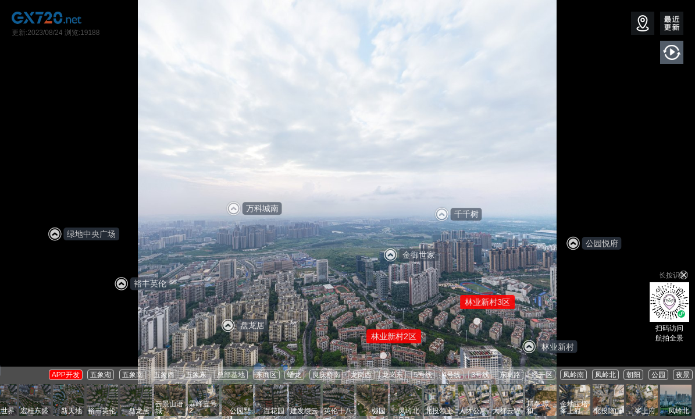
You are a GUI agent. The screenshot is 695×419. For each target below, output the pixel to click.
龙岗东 (392, 375)
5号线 (423, 375)
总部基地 (231, 375)
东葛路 (510, 375)
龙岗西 (361, 375)
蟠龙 (294, 375)
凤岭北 (605, 375)
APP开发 (66, 375)
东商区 (266, 375)
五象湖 (100, 375)
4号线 (452, 375)
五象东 (196, 375)
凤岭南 (573, 375)
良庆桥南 (326, 375)
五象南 (132, 375)
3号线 (480, 375)
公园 (658, 375)
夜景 (683, 375)
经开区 (542, 375)
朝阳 (633, 375)
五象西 (164, 375)
